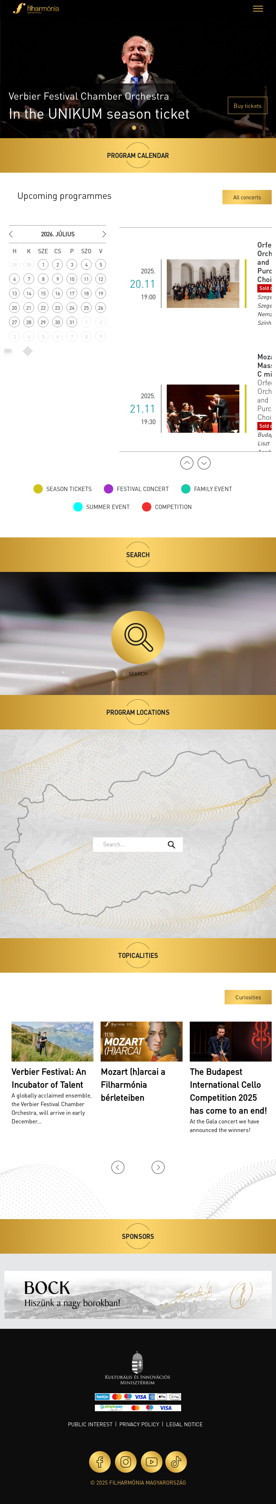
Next (204, 462)
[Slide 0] (134, 128)
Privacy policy (139, 1424)
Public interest (90, 1424)
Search (138, 644)
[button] (258, 9)
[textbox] (132, 844)
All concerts (247, 197)
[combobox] (138, 844)
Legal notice (184, 1424)
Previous (186, 462)
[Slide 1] (142, 128)
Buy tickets (248, 105)
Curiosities (248, 997)
